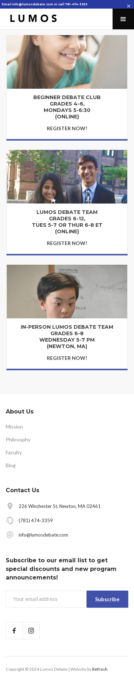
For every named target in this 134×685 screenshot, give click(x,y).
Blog (11, 465)
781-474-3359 (76, 4)
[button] (123, 19)
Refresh (100, 669)
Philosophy (18, 439)
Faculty (14, 452)
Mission (14, 427)
